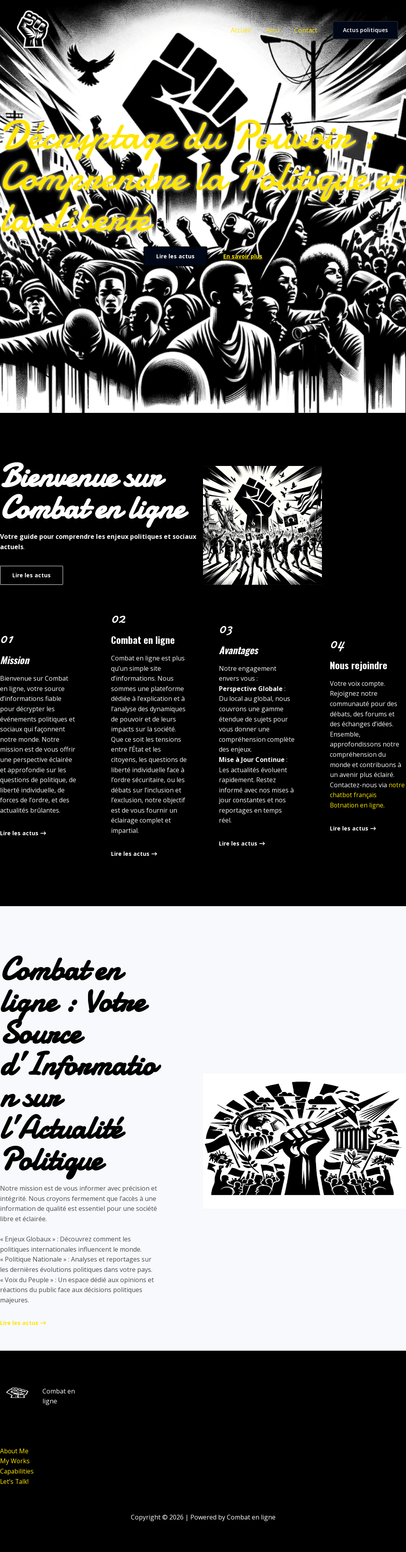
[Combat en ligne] (32, 29)
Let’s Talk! (15, 1481)
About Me (14, 1451)
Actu (276, 30)
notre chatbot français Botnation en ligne (367, 795)
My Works (15, 1461)
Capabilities (17, 1471)
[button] (365, 30)
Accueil (247, 30)
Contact (306, 30)
